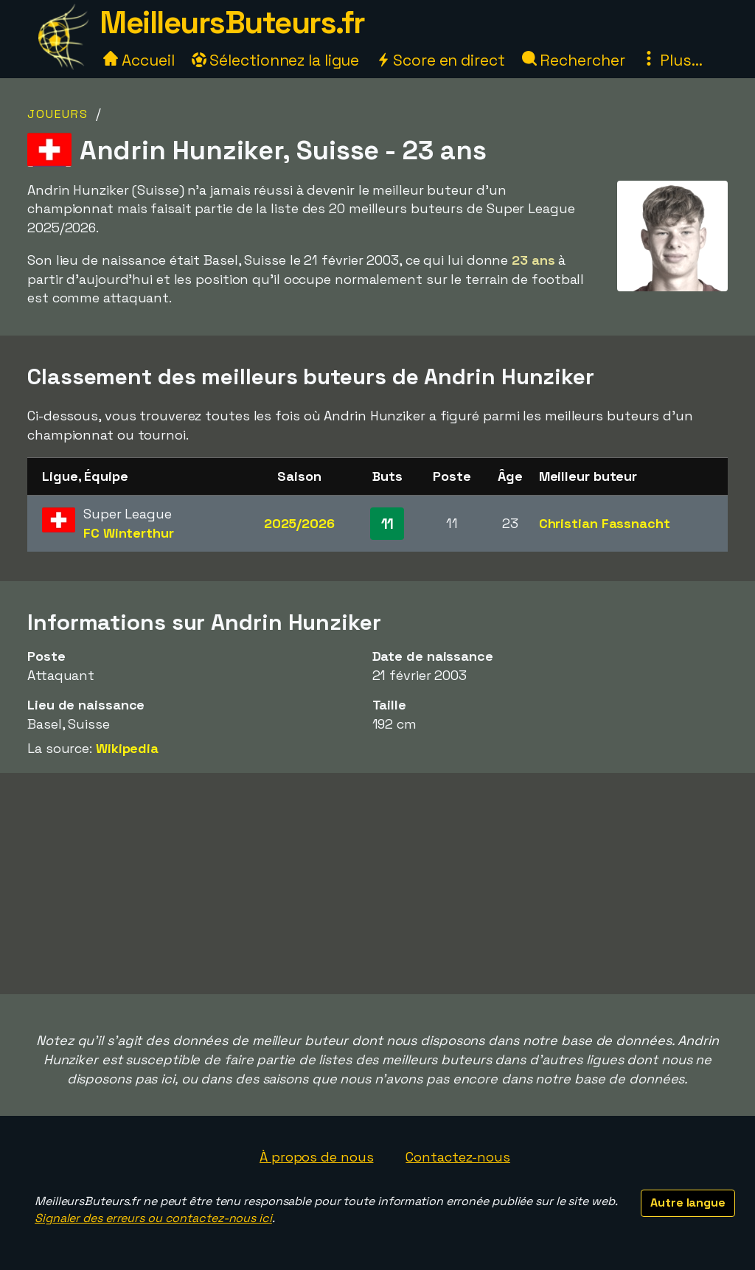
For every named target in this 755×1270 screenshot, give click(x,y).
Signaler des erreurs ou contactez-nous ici (153, 1218)
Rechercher (573, 60)
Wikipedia (127, 748)
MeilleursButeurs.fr (232, 22)
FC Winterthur (128, 532)
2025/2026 (299, 523)
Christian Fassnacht (604, 523)
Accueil (138, 60)
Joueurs (57, 114)
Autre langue (688, 1202)
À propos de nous (316, 1156)
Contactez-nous (458, 1156)
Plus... (671, 60)
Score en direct (440, 60)
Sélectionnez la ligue (276, 60)
